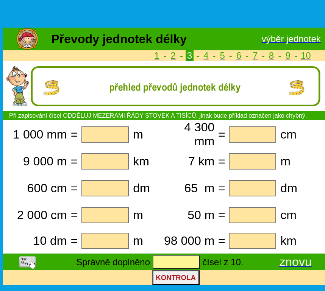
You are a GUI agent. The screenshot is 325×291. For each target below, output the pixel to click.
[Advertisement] (162, 14)
